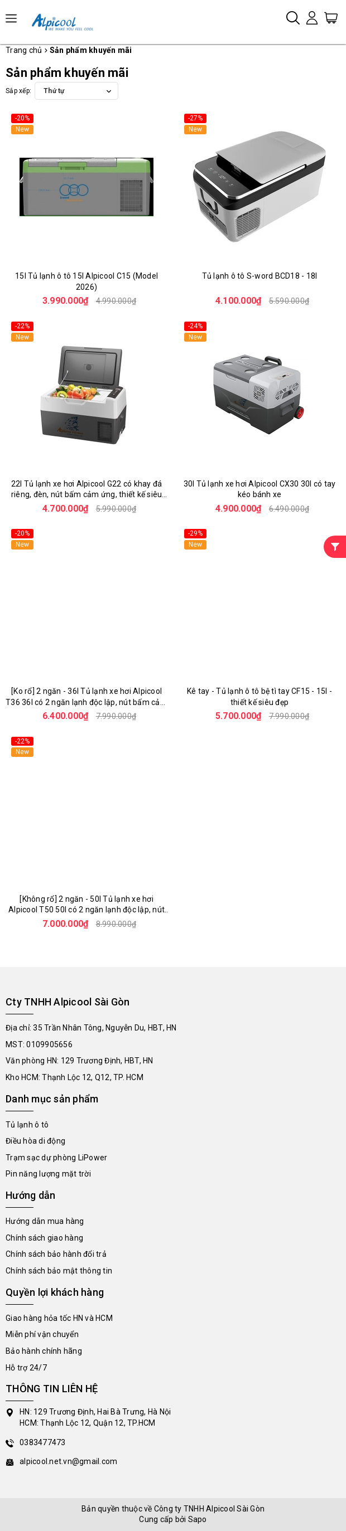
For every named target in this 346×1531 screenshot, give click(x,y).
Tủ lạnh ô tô (27, 1124)
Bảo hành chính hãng (44, 1351)
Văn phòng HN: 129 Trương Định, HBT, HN (79, 1060)
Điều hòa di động (35, 1140)
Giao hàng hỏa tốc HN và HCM (59, 1318)
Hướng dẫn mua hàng (45, 1221)
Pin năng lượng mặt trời (48, 1173)
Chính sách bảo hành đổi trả (56, 1254)
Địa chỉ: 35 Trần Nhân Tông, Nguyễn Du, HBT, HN (91, 1027)
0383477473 (43, 1442)
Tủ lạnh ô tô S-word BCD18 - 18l (260, 275)
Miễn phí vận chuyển (42, 1334)
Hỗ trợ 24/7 (26, 1367)
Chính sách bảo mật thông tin (59, 1270)
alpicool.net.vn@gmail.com (68, 1461)
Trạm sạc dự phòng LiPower (56, 1157)
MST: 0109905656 (39, 1044)
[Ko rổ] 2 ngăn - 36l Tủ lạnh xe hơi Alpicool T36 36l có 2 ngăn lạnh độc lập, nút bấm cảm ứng (86, 702)
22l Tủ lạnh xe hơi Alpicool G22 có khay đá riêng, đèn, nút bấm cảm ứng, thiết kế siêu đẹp (86, 494)
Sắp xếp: (18, 91)
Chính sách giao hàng (44, 1237)
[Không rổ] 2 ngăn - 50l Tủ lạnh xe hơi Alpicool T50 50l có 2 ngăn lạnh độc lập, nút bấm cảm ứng (86, 910)
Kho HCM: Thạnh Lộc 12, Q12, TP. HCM (74, 1077)
